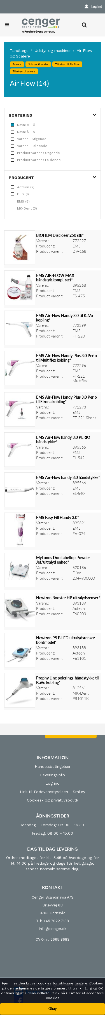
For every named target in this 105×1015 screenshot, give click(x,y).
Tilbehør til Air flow (67, 64)
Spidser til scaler (38, 64)
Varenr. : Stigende (28, 139)
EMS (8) (20, 201)
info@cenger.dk (52, 929)
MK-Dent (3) (24, 208)
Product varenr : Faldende (36, 160)
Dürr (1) (20, 194)
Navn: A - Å (23, 125)
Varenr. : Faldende (29, 146)
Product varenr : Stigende (35, 153)
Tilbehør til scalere (24, 71)
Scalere (17, 64)
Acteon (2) (22, 187)
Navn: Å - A (23, 132)
